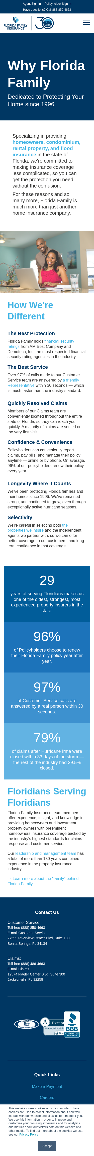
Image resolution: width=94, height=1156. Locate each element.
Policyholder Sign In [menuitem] (58, 3)
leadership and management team (45, 853)
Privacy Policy (28, 1134)
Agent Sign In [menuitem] (32, 3)
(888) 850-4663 (33, 928)
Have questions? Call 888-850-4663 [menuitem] (47, 9)
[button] (86, 22)
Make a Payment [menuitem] (47, 1086)
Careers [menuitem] (47, 1097)
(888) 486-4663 (33, 964)
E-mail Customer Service (27, 933)
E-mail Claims (18, 969)
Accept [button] (47, 1146)
